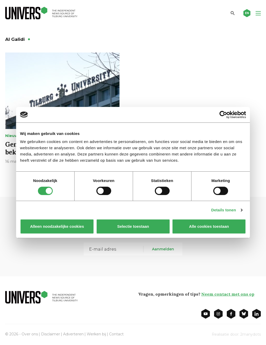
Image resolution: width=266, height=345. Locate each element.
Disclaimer (50, 334)
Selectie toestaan (133, 226)
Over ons (30, 334)
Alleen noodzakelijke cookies (57, 226)
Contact (116, 334)
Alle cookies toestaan (209, 226)
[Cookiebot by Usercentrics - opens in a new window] (223, 115)
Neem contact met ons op (227, 294)
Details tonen (223, 210)
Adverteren (73, 334)
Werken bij (96, 334)
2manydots (250, 334)
